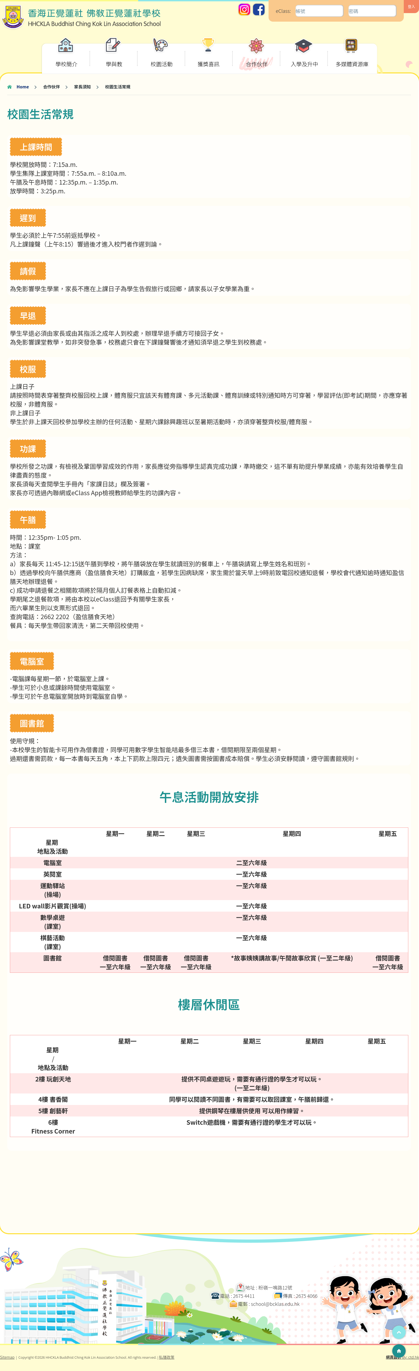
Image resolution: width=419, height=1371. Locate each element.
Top (399, 1332)
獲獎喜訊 (208, 56)
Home (23, 87)
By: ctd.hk (402, 1357)
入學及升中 (304, 56)
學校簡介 (66, 56)
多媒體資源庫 (352, 56)
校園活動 (162, 56)
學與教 (113, 56)
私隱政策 (166, 1357)
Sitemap (7, 1357)
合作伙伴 (257, 56)
